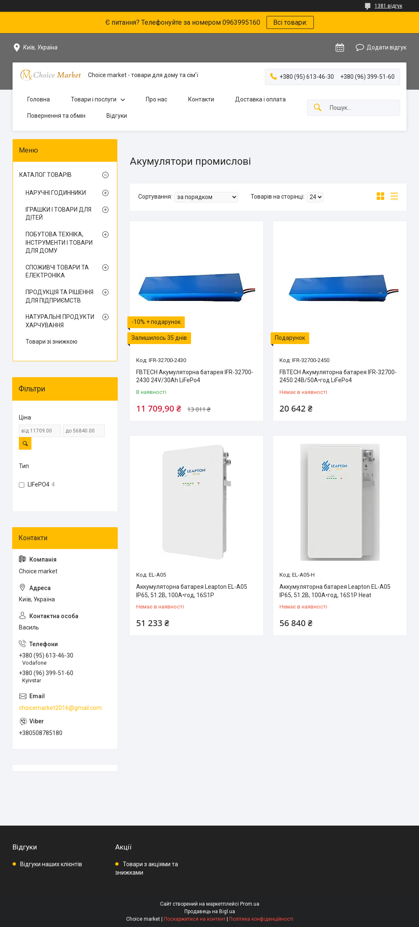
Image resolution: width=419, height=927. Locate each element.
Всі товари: (290, 22)
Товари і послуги (93, 99)
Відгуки (116, 115)
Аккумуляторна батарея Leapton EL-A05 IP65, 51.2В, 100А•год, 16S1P (191, 590)
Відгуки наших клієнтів (51, 864)
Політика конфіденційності (261, 919)
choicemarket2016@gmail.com (60, 707)
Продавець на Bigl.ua (209, 911)
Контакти (201, 99)
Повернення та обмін (56, 115)
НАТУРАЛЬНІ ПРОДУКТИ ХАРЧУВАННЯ (60, 321)
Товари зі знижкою (52, 341)
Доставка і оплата (260, 99)
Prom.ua (249, 904)
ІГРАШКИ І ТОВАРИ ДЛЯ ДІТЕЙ (58, 213)
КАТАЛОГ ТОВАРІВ (45, 174)
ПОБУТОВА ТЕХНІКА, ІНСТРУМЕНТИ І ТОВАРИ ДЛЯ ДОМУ (59, 242)
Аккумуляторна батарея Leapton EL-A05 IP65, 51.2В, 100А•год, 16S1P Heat (335, 590)
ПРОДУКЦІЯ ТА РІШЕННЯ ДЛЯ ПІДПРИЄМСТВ (59, 296)
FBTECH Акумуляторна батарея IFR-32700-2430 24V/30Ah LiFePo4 (194, 376)
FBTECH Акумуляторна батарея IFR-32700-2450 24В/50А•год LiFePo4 (338, 376)
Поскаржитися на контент (194, 919)
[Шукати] (317, 107)
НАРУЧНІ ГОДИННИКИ (56, 192)
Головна (38, 99)
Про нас (156, 99)
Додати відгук (386, 47)
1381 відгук (388, 6)
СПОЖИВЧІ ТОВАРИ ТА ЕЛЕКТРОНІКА (57, 271)
